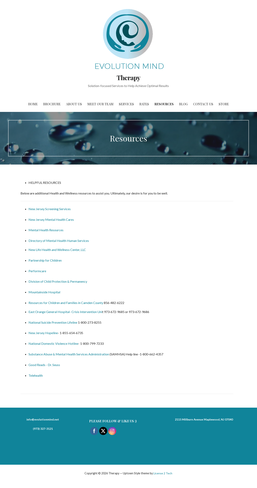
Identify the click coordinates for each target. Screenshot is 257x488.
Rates (144, 104)
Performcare (37, 271)
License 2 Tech (162, 473)
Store (224, 104)
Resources (164, 104)
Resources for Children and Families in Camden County (66, 303)
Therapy (128, 77)
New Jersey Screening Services (50, 209)
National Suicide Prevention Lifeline (53, 322)
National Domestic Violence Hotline (53, 343)
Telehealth (36, 375)
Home (33, 104)
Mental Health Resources (46, 230)
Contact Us (203, 104)
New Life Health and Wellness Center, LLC (57, 250)
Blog (183, 104)
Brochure (52, 104)
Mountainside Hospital (45, 292)
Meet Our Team (100, 104)
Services (126, 104)
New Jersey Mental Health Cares (51, 219)
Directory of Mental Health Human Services (59, 240)
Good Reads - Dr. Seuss (44, 365)
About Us (74, 104)
